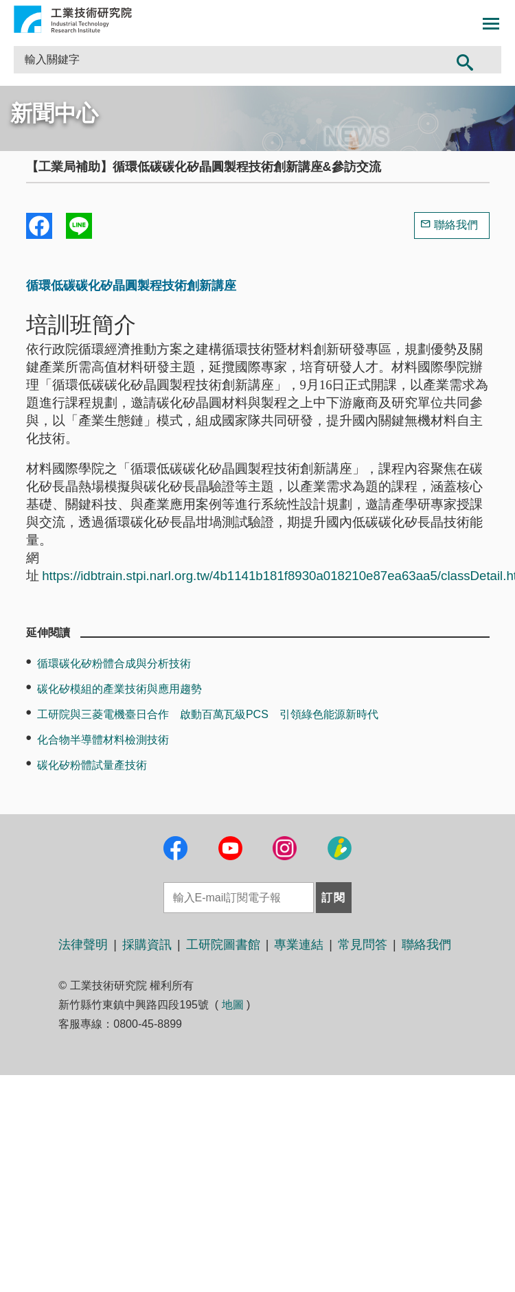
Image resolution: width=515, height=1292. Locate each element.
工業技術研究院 (73, 19)
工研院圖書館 (223, 944)
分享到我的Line (79, 226)
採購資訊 (147, 944)
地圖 (233, 1005)
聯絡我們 (456, 225)
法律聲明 (83, 944)
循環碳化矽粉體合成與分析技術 (114, 663)
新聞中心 (54, 113)
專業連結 (298, 944)
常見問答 (362, 944)
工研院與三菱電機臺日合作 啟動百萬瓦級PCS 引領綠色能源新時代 (207, 714)
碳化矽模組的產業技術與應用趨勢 (119, 689)
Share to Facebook (39, 226)
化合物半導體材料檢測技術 (103, 740)
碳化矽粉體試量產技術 (92, 765)
